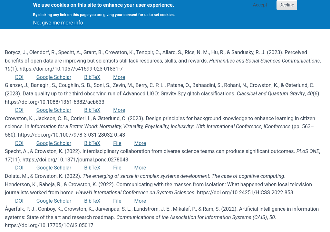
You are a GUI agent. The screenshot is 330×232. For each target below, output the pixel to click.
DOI (19, 77)
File (117, 143)
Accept (260, 4)
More (119, 77)
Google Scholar (53, 77)
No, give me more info (58, 23)
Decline (286, 4)
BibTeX (92, 77)
